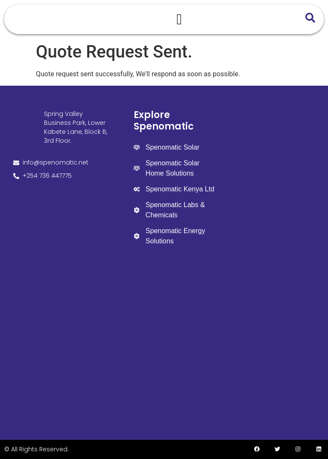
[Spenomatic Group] (164, 342)
